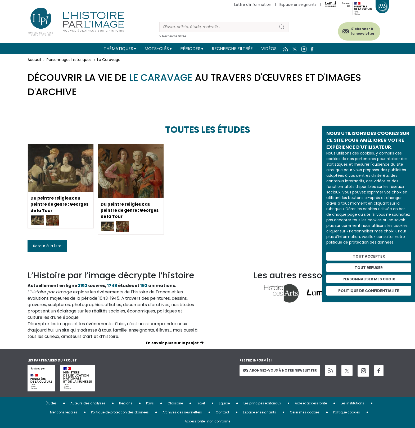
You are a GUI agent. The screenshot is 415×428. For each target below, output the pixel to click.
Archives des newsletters (182, 412)
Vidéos (269, 49)
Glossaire (175, 403)
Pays (150, 403)
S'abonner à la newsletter (362, 31)
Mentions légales (63, 412)
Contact (222, 412)
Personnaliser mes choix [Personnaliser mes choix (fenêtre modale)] (368, 278)
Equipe (224, 403)
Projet (201, 403)
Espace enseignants (298, 4)
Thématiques (118, 49)
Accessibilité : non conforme (207, 421)
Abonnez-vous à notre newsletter (280, 370)
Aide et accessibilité (311, 403)
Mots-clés (157, 49)
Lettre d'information (252, 4)
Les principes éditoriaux (262, 403)
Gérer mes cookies (304, 412)
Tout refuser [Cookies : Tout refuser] (369, 267)
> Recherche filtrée (172, 36)
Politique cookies (346, 412)
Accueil (34, 59)
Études (51, 403)
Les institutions (352, 403)
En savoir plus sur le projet (172, 343)
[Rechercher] (217, 27)
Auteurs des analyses (87, 403)
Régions (125, 403)
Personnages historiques (69, 59)
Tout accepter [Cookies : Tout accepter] (369, 256)
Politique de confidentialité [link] (368, 290)
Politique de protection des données (120, 412)
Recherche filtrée (232, 49)
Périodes (190, 49)
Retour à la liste (47, 246)
